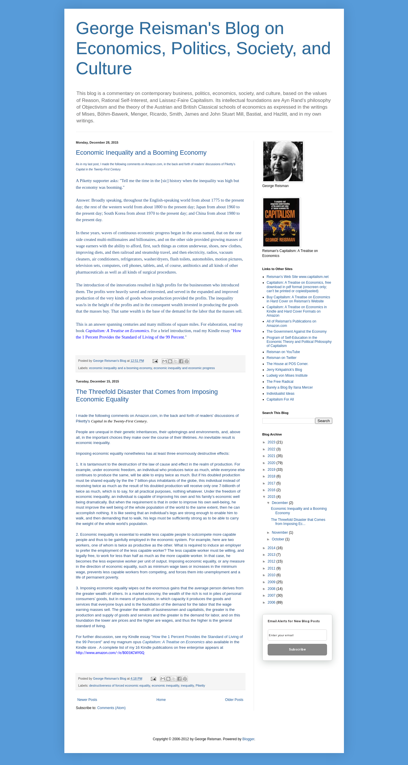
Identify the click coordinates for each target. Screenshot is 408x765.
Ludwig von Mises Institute (287, 375)
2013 (272, 555)
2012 (272, 561)
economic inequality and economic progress (184, 368)
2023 (272, 442)
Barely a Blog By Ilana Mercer (290, 387)
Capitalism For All (280, 399)
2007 (272, 595)
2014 (272, 548)
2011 (272, 568)
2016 (272, 490)
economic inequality (165, 685)
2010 (272, 575)
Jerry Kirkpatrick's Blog (284, 370)
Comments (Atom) (111, 708)
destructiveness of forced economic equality (119, 685)
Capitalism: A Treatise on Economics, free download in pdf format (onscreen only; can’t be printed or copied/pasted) (299, 287)
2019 (272, 470)
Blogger (248, 739)
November (280, 532)
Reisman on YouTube (283, 352)
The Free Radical (280, 382)
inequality (187, 685)
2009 (272, 582)
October (278, 539)
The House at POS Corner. (287, 364)
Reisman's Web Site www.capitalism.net (298, 277)
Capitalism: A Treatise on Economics (173, 642)
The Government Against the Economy (297, 331)
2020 (272, 463)
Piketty (200, 685)
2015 (272, 497)
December (280, 503)
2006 (272, 602)
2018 (272, 476)
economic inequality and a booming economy (120, 368)
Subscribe (297, 649)
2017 (272, 483)
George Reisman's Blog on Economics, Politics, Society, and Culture (203, 48)
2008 (272, 589)
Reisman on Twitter (282, 358)
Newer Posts (87, 700)
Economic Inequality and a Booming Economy (141, 152)
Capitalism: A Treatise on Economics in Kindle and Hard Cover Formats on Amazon (297, 311)
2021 (272, 456)
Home (161, 700)
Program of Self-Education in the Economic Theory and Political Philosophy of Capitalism (299, 342)
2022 (272, 449)
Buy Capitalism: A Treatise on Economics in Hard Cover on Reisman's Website (298, 299)
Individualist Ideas (280, 394)
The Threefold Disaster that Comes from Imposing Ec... (298, 522)
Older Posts (234, 700)
